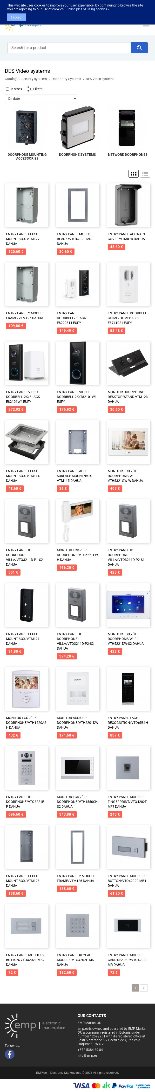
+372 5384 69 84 (90, 1050)
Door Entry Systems (66, 79)
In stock (16, 89)
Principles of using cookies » (88, 4)
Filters (37, 89)
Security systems (34, 79)
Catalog (11, 79)
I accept (17, 12)
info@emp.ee (87, 1055)
